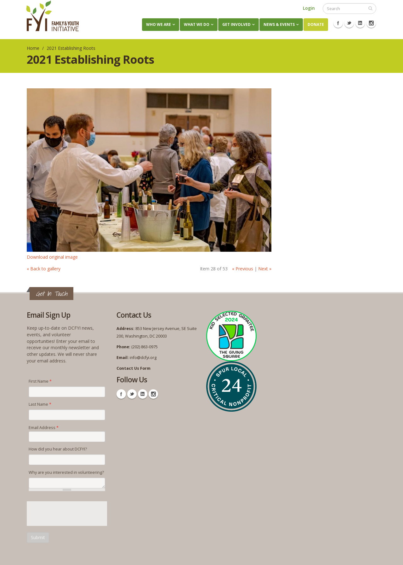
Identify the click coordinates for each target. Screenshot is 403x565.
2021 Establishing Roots (71, 48)
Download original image (52, 257)
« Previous (242, 269)
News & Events (279, 24)
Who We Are (158, 24)
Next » (264, 269)
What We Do (196, 24)
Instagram (371, 23)
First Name (40, 381)
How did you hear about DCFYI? (58, 449)
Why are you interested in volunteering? (66, 472)
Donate (316, 24)
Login (309, 8)
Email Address (44, 427)
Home (33, 48)
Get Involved (236, 24)
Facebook (338, 23)
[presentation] (74, 513)
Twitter (349, 23)
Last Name (40, 404)
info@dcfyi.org (143, 357)
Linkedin (360, 23)
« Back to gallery (43, 269)
